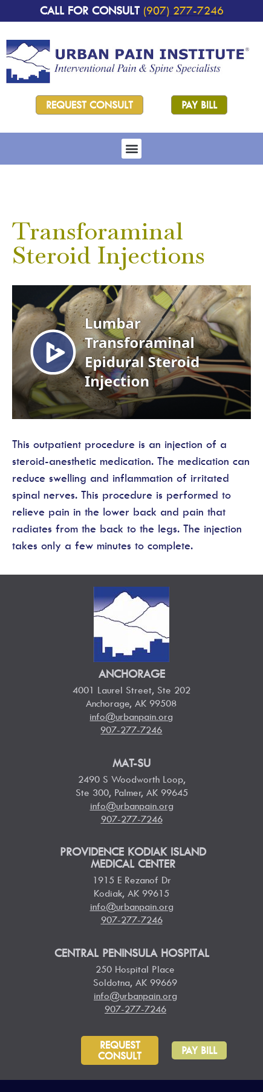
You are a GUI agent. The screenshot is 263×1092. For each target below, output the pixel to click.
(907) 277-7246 (183, 10)
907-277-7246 (131, 730)
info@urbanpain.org (131, 716)
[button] (131, 149)
